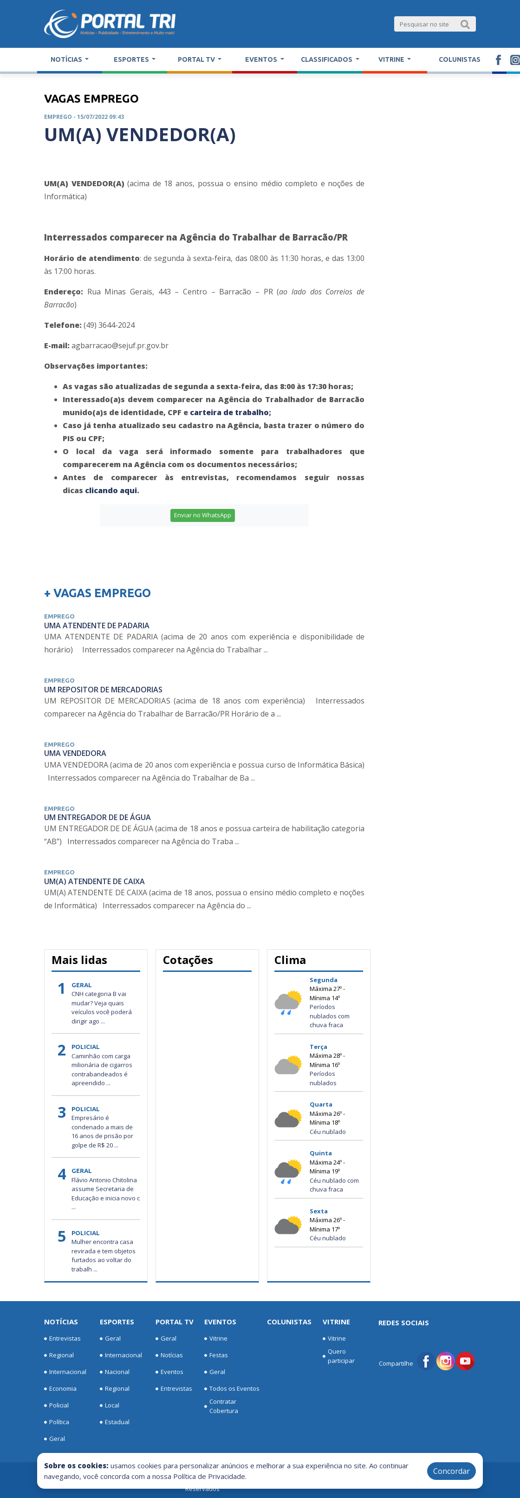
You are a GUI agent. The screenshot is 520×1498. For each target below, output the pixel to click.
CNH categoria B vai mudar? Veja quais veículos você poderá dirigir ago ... (102, 1007)
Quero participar (339, 1356)
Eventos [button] (262, 59)
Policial (56, 1405)
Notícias (61, 1321)
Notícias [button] (67, 59)
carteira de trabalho (229, 412)
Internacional (65, 1372)
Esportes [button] (132, 59)
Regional (59, 1355)
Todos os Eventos (232, 1389)
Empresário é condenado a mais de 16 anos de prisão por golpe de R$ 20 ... (102, 1131)
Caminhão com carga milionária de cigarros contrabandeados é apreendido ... (102, 1070)
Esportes (117, 1321)
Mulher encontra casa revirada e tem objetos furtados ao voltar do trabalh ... (104, 1255)
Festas (216, 1355)
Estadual (115, 1422)
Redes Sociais (403, 1322)
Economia (60, 1389)
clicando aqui (111, 490)
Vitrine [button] (392, 59)
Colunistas (460, 59)
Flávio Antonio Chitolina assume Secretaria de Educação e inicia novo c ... (106, 1193)
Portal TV (175, 1321)
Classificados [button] (327, 59)
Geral (54, 1439)
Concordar (451, 1471)
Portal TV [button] (197, 59)
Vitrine (216, 1338)
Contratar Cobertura (221, 1406)
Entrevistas (62, 1338)
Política (56, 1422)
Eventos (169, 1372)
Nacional (115, 1372)
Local (109, 1405)
